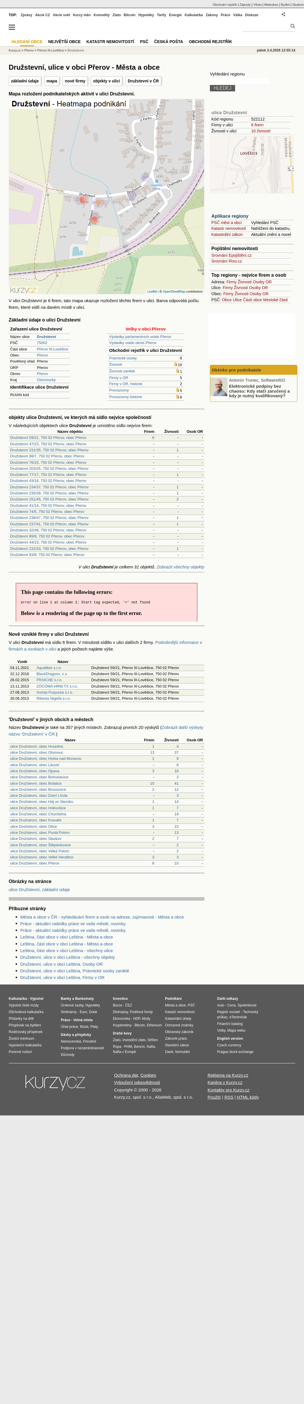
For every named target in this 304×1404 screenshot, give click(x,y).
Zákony (212, 15)
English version (230, 1039)
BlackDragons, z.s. (52, 674)
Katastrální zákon (227, 234)
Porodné (89, 1041)
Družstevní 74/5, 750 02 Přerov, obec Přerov (47, 511)
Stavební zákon (177, 1045)
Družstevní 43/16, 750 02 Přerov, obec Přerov (48, 481)
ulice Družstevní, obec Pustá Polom (39, 832)
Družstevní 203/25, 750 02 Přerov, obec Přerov (49, 468)
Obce (227, 300)
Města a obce (175, 1005)
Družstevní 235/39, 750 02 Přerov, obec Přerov (49, 493)
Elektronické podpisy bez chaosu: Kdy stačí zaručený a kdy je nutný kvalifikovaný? (259, 391)
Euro (83, 1012)
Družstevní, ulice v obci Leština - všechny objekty (67, 957)
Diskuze (251, 15)
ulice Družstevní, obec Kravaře (35, 820)
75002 (42, 343)
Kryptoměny (122, 1025)
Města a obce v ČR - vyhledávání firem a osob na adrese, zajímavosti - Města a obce (102, 917)
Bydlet (285, 4)
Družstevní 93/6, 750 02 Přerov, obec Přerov (47, 555)
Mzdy (146, 1019)
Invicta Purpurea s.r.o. (54, 692)
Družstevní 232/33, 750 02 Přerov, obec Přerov (49, 548)
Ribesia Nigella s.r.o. (53, 698)
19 (177, 814)
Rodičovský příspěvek (26, 1032)
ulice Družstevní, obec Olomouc (36, 752)
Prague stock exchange (235, 1052)
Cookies (148, 1075)
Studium (298, 4)
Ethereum (154, 1025)
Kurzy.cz (15, 50)
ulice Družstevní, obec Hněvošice (38, 808)
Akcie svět (61, 15)
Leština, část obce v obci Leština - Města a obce (66, 936)
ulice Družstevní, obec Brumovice (38, 789)
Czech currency (229, 1045)
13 (152, 752)
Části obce (252, 300)
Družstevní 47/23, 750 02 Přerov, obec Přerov (48, 444)
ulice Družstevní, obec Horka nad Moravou (45, 758)
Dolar (93, 1012)
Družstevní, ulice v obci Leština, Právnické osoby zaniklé (74, 970)
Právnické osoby (123, 358)
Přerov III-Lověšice (52, 349)
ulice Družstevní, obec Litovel (34, 765)
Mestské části (275, 300)
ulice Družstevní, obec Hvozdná (36, 746)
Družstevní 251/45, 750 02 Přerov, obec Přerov (49, 499)
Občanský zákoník (179, 1032)
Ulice (237, 300)
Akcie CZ (42, 15)
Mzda (84, 1027)
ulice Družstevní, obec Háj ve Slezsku (41, 801)
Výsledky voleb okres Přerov (133, 343)
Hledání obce (27, 41)
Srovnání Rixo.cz (226, 261)
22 (177, 826)
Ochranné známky (179, 1025)
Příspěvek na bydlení (25, 1025)
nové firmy (75, 81)
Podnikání (173, 999)
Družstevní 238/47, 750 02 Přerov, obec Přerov (49, 518)
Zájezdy (245, 4)
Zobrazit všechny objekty (180, 566)
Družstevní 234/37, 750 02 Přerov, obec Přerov (49, 487)
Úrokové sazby (72, 1005)
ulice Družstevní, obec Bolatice (36, 783)
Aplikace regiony (229, 216)
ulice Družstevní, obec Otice (33, 826)
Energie (175, 15)
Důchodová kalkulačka (26, 1012)
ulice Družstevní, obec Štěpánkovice (40, 845)
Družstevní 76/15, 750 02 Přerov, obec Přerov (48, 462)
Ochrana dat (126, 1075)
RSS (228, 1097)
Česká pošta (168, 41)
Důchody (67, 1055)
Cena (231, 1005)
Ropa (117, 1047)
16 (177, 771)
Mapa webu (236, 1030)
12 (177, 789)
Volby (221, 1030)
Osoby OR (262, 282)
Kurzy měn (82, 15)
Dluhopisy (120, 1012)
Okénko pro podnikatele (236, 369)
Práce (225, 15)
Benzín (139, 1047)
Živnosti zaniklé (122, 371)
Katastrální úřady (178, 1019)
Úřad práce (69, 1027)
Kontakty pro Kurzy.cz (229, 1089)
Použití (214, 1097)
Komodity (101, 15)
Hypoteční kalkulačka (25, 1045)
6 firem (257, 125)
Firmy (231, 282)
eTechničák (238, 1017)
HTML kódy (248, 1097)
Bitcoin (129, 15)
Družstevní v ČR (143, 81)
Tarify (161, 15)
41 (177, 783)
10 (152, 783)
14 (177, 801)
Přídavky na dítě (21, 1019)
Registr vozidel (228, 1012)
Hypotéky (146, 15)
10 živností (260, 131)
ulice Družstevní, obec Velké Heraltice (41, 857)
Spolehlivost (247, 1005)
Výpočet (36, 999)
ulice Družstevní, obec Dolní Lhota (38, 795)
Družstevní (75, 50)
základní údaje (25, 81)
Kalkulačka (194, 15)
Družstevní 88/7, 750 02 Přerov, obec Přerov (47, 456)
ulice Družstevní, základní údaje (39, 889)
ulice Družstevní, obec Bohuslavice (39, 777)
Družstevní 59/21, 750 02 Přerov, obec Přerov (48, 437)
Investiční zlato (133, 1040)
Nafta (151, 1047)
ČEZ (128, 1005)
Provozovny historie (125, 397)
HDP (136, 1019)
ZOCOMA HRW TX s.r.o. (57, 686)
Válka (237, 15)
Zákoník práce (176, 1039)
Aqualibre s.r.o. (49, 668)
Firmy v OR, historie (125, 384)
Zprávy (26, 15)
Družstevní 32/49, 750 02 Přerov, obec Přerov (48, 530)
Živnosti (115, 364)
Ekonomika (121, 1019)
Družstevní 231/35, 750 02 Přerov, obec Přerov (49, 450)
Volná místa (82, 1020)
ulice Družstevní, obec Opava (34, 771)
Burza (117, 1005)
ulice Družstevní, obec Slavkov (35, 838)
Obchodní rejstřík (225, 4)
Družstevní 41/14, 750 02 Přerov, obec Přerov (48, 505)
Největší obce (64, 41)
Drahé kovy (122, 1033)
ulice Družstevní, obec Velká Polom (39, 851)
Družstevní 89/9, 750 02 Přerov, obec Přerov (47, 536)
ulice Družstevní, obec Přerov (34, 863)
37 (177, 752)
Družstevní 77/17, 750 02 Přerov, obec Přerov (48, 474)
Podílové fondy (141, 1012)
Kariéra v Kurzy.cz (225, 1082)
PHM (128, 1047)
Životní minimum (21, 1039)
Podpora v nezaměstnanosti (82, 1048)
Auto (220, 1005)
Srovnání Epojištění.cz (231, 255)
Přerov (42, 355)
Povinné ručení (20, 1052)
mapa (52, 81)
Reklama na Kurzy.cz (228, 1075)
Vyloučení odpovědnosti (137, 1082)
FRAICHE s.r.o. (49, 680)
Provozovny (119, 390)
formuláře (182, 1052)
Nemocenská (71, 1041)
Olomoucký (46, 380)
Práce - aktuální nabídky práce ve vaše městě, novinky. (73, 923)
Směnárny (69, 1012)
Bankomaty (84, 999)
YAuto (257, 4)
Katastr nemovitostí (228, 228)
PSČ (144, 41)
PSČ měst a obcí (226, 222)
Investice (120, 999)
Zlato (117, 15)
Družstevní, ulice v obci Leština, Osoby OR (61, 964)
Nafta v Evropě (124, 1052)
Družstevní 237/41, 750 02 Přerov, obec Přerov (49, 524)
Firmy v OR (118, 378)
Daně (169, 1052)
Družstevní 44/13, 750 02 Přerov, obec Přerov (48, 542)
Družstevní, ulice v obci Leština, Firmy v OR (62, 977)
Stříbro (152, 1040)
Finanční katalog (230, 1024)
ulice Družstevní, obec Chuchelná (38, 814)
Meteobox (271, 4)
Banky (66, 999)
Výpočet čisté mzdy (24, 1005)
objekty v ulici (106, 81)
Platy (94, 1027)
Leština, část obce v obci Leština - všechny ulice (66, 950)
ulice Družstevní (229, 112)
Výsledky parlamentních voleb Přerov (140, 337)
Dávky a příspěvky (76, 1035)
